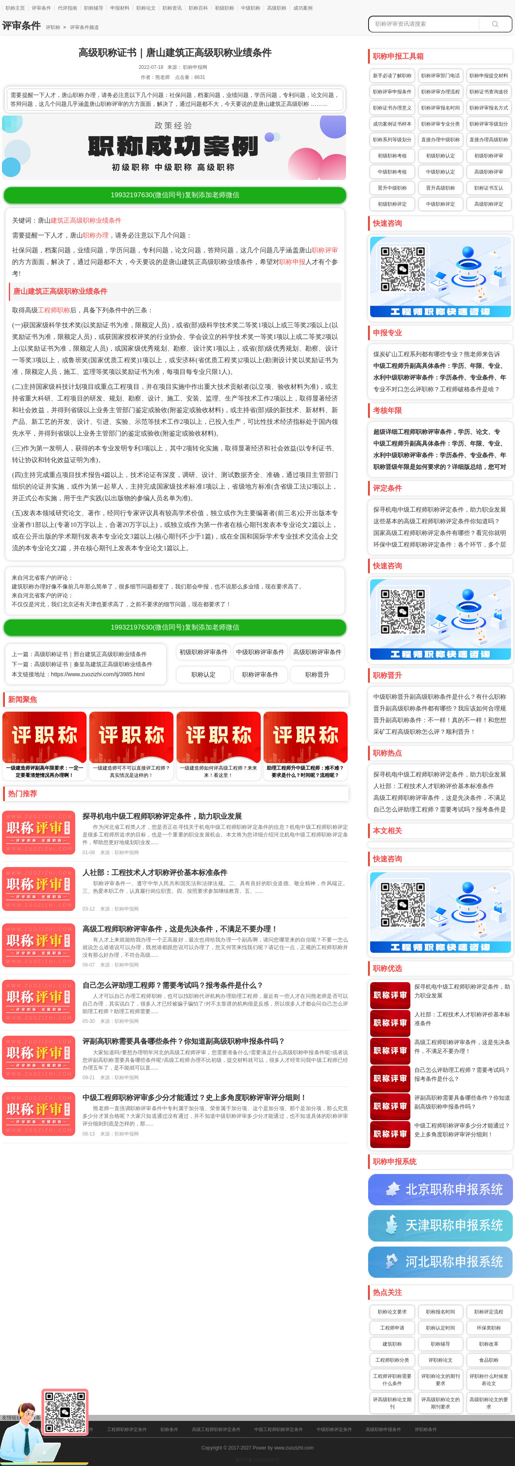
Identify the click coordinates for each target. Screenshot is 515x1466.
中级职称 (250, 8)
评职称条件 (426, 1429)
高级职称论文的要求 (489, 1403)
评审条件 (41, 8)
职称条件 (169, 1429)
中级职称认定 (440, 172)
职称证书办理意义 (392, 108)
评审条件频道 (84, 27)
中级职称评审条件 (260, 651)
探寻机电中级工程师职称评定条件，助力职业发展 (439, 509)
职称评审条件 (260, 674)
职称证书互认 (488, 188)
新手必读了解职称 (392, 75)
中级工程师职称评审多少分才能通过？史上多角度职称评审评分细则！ (194, 1098)
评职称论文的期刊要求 (440, 1379)
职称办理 (96, 235)
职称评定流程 (488, 1312)
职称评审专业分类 (440, 124)
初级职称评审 (488, 156)
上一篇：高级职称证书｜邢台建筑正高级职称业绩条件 (79, 654)
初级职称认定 (440, 156)
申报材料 (120, 8)
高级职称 (276, 8)
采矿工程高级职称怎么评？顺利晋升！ (424, 732)
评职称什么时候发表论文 (489, 1379)
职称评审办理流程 (440, 92)
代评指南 (67, 8)
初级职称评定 (392, 204)
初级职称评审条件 (203, 651)
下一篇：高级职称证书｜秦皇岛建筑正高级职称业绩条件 (82, 664)
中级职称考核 (392, 172)
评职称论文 (440, 1360)
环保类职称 (489, 1328)
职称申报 (292, 261)
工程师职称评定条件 (127, 1429)
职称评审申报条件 (392, 92)
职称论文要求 (392, 1312)
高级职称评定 (488, 204)
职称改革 (489, 1344)
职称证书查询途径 (489, 92)
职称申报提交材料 (489, 75)
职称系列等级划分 (392, 139)
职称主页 (15, 8)
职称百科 (198, 8)
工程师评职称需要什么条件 (392, 1379)
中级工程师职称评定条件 (278, 1429)
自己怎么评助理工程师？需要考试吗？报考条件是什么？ (173, 985)
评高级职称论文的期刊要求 (440, 1403)
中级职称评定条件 (334, 1429)
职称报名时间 (440, 1312)
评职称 (53, 27)
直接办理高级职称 (489, 139)
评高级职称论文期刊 (392, 1403)
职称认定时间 (440, 1328)
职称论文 (146, 8)
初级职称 (224, 8)
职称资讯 (172, 8)
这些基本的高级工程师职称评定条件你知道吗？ (436, 521)
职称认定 (204, 674)
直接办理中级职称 (440, 139)
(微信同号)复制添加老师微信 (175, 195)
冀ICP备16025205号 (257, 1460)
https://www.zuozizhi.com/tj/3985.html (98, 674)
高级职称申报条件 (383, 1429)
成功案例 (303, 8)
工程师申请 (392, 1328)
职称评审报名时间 (440, 108)
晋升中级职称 (392, 188)
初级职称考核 (392, 156)
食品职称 (489, 1360)
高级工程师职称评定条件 (216, 1429)
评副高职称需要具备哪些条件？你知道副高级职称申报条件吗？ (183, 1041)
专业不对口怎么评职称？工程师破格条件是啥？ (436, 389)
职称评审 (325, 250)
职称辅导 (93, 8)
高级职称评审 (488, 172)
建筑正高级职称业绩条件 (86, 220)
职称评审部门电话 (440, 75)
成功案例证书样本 (392, 124)
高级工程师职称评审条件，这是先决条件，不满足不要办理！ (180, 929)
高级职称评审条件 (317, 651)
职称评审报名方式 (489, 108)
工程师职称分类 (392, 1360)
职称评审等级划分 (489, 124)
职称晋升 (317, 674)
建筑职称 (392, 1344)
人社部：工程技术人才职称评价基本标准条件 (433, 786)
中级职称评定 (440, 204)
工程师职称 (54, 310)
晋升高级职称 (440, 188)
